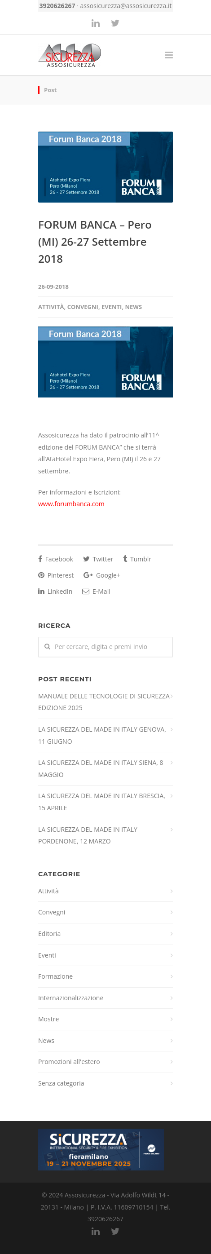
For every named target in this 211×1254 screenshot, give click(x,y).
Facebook (55, 559)
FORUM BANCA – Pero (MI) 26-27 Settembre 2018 (95, 241)
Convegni (82, 307)
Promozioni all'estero (69, 1061)
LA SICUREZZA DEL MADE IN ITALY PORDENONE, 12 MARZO (87, 835)
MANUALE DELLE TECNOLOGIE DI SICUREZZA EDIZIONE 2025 (104, 702)
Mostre (48, 1019)
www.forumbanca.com (71, 503)
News (133, 307)
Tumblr (137, 559)
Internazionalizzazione (70, 997)
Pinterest (56, 575)
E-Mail (96, 591)
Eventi (111, 307)
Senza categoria (61, 1083)
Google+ (102, 575)
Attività (51, 307)
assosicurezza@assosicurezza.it (126, 5)
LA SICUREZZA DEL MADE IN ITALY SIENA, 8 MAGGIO (100, 768)
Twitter (98, 559)
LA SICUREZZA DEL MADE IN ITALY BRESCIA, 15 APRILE (101, 801)
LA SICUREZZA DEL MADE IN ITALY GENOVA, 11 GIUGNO (102, 735)
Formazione (55, 976)
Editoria (49, 933)
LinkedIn (55, 591)
